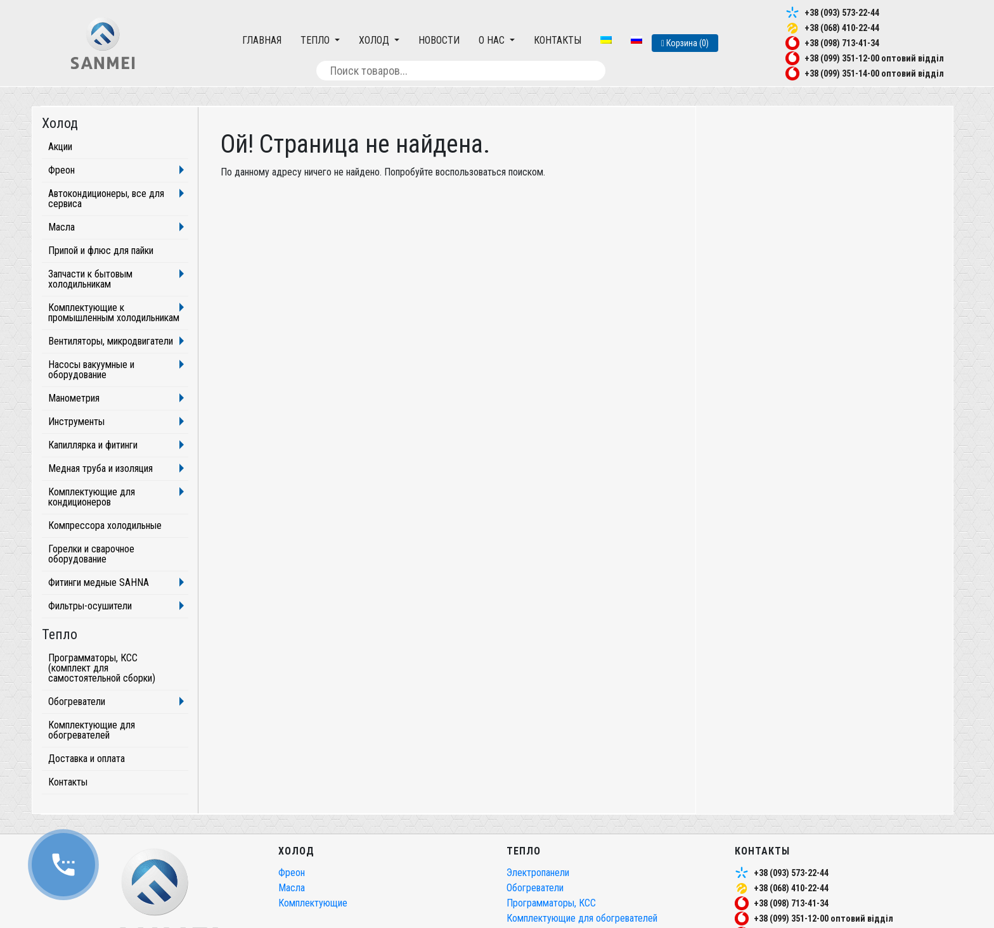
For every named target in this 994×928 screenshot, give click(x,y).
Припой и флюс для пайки (100, 251)
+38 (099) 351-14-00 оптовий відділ (874, 73)
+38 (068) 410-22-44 (841, 28)
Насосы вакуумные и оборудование (91, 370)
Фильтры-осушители (90, 606)
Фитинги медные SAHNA (98, 582)
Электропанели (538, 873)
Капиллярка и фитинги (93, 445)
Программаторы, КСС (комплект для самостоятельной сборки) (101, 668)
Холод (375, 40)
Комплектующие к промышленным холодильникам (113, 313)
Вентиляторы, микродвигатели (110, 341)
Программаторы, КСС (551, 903)
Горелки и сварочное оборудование (91, 554)
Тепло (316, 40)
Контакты (557, 40)
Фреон (61, 170)
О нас (493, 40)
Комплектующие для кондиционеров (91, 497)
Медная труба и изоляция (100, 468)
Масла (61, 227)
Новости (439, 40)
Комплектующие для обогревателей (91, 730)
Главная (261, 40)
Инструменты (76, 422)
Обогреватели (76, 702)
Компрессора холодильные (105, 525)
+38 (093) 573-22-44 (841, 13)
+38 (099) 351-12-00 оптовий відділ (874, 58)
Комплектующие (312, 903)
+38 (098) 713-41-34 (841, 43)
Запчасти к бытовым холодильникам (90, 279)
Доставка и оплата (86, 759)
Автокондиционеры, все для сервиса (106, 199)
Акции (60, 147)
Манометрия (74, 398)
